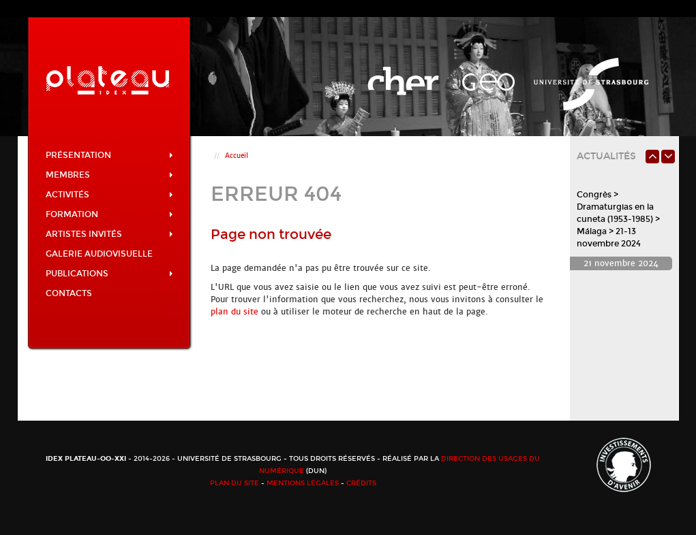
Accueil (236, 155)
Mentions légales (303, 483)
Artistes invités (109, 234)
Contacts (69, 293)
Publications (109, 273)
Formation (109, 214)
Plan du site (234, 483)
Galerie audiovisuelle (99, 254)
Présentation (109, 155)
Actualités (606, 156)
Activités (109, 194)
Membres (109, 175)
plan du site (234, 311)
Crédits (361, 483)
